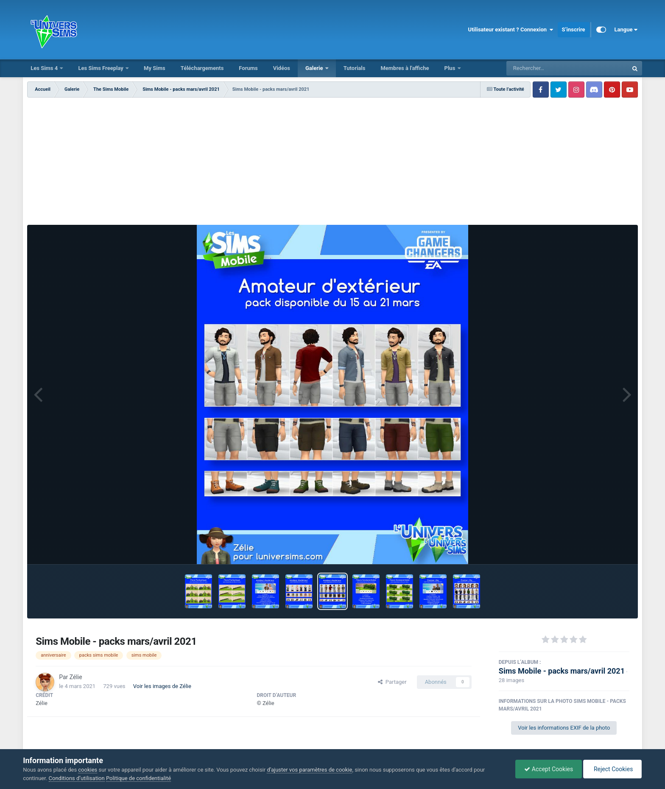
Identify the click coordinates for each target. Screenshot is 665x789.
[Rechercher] (544, 68)
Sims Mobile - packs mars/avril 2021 (562, 670)
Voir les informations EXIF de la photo (564, 728)
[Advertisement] (332, 161)
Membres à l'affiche (404, 68)
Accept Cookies (548, 769)
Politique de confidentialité (138, 778)
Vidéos (281, 68)
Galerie (314, 68)
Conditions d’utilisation (77, 778)
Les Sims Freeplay (101, 68)
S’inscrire (573, 29)
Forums (248, 68)
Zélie (76, 677)
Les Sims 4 (45, 68)
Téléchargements (202, 68)
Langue (626, 29)
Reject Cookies (612, 769)
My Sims (154, 68)
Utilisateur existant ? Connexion (510, 29)
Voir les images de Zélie (162, 686)
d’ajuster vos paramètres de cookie (309, 770)
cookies (87, 770)
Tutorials (355, 68)
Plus (450, 68)
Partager (392, 682)
